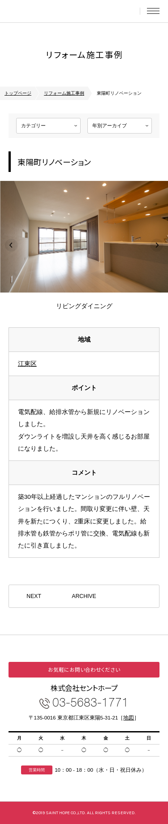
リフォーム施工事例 (64, 93)
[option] (84, 245)
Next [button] (157, 245)
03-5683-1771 (90, 702)
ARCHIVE (84, 596)
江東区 (27, 363)
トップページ (17, 93)
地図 (128, 717)
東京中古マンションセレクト (49, 11)
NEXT (33, 596)
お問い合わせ (129, 11)
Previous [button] (11, 245)
